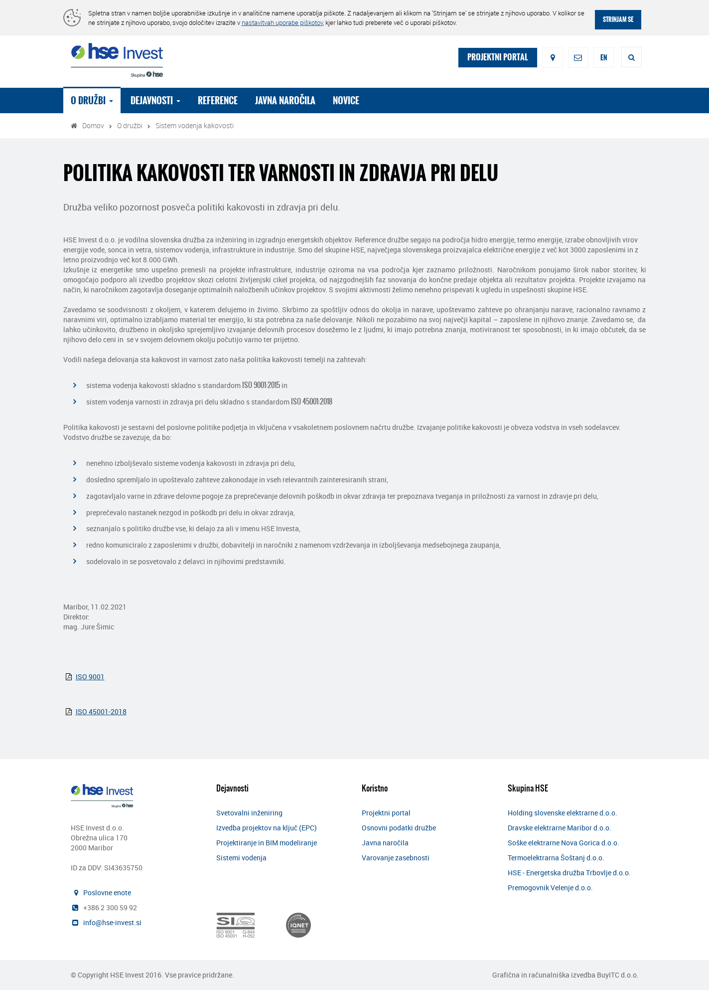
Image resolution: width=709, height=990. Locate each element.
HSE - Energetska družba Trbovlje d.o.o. (569, 872)
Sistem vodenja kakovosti (194, 125)
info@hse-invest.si (112, 922)
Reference (221, 100)
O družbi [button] (96, 100)
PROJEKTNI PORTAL (497, 57)
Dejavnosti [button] (159, 100)
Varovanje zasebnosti (395, 857)
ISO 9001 (90, 676)
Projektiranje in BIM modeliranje (266, 842)
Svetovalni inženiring (249, 812)
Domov (93, 125)
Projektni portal (386, 812)
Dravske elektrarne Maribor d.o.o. (559, 827)
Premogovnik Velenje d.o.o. (550, 887)
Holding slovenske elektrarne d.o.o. (562, 812)
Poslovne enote (107, 892)
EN (603, 58)
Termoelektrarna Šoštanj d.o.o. (556, 857)
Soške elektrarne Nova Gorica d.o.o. (563, 842)
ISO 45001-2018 (101, 711)
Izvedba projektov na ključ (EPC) (266, 827)
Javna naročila (289, 100)
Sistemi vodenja (241, 857)
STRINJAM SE (618, 19)
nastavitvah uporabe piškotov (282, 22)
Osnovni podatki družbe (399, 827)
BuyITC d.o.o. (618, 975)
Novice (350, 100)
